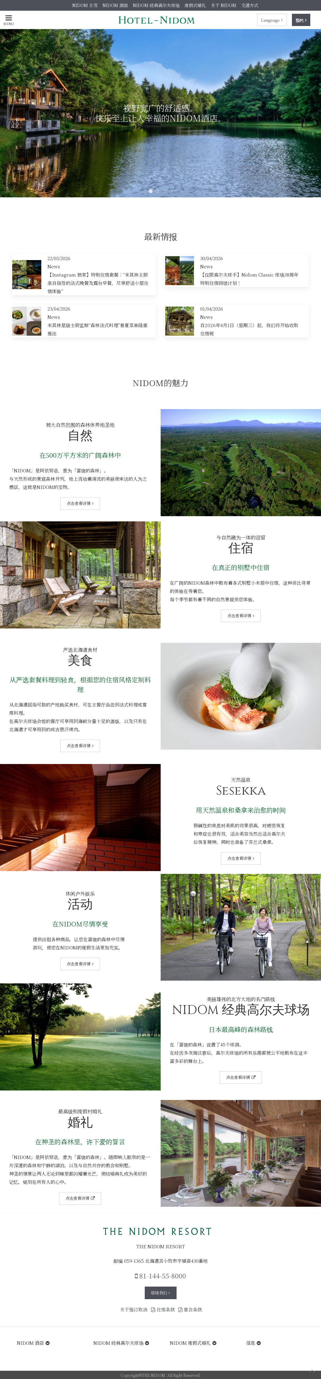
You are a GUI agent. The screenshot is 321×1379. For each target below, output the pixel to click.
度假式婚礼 (195, 5)
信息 (250, 1343)
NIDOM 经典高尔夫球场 (156, 5)
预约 (300, 20)
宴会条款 (190, 1309)
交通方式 (249, 5)
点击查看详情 (79, 503)
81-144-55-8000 (160, 1275)
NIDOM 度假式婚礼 (190, 1343)
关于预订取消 (133, 1309)
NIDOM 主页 (85, 5)
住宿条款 (163, 1309)
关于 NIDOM (223, 5)
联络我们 (159, 1292)
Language (270, 20)
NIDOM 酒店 (115, 5)
